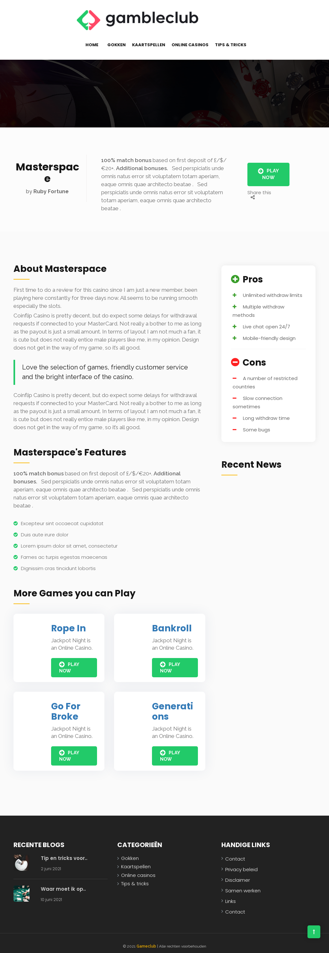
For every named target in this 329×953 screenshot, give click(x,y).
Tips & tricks (230, 39)
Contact (235, 852)
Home (91, 39)
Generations (172, 705)
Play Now (268, 168)
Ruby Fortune (51, 185)
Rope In (68, 622)
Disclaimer (237, 874)
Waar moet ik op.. (63, 882)
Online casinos (190, 39)
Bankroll (172, 622)
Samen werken (243, 884)
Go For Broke (65, 705)
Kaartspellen (148, 39)
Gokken (116, 39)
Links (230, 895)
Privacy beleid (241, 863)
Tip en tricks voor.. (64, 852)
